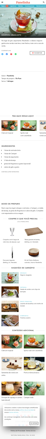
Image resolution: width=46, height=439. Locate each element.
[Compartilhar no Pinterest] (11, 54)
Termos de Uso (30, 431)
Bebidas (20, 6)
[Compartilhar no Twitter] (2, 54)
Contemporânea (29, 6)
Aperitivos (13, 6)
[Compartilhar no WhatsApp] (15, 54)
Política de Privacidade (18, 431)
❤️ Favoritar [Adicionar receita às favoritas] (37, 53)
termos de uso (13, 412)
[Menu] (2, 2)
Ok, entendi (33, 423)
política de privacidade (26, 410)
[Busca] (43, 2)
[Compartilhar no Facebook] (7, 54)
